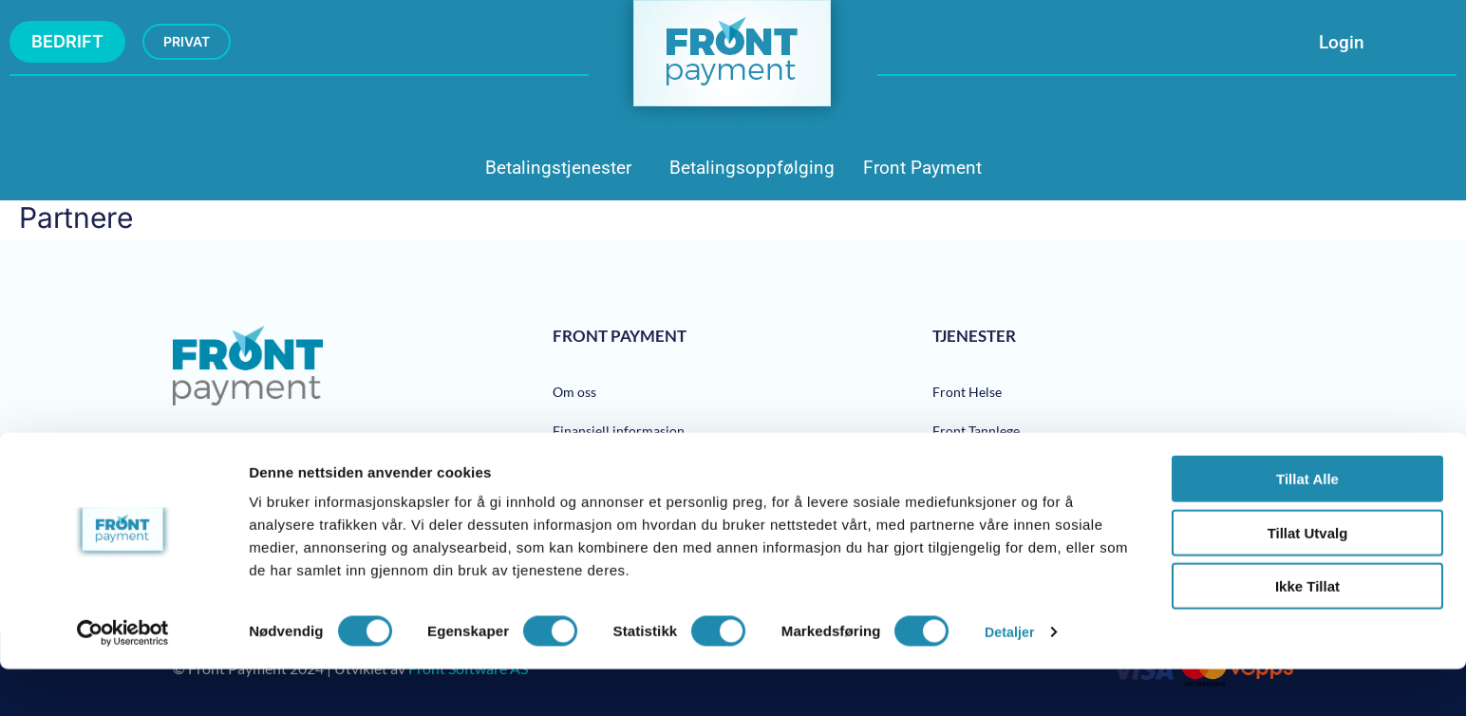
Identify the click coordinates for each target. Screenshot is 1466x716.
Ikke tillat (1307, 633)
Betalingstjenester (558, 168)
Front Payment (922, 168)
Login (1341, 42)
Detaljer (1011, 678)
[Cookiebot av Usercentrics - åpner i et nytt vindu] (123, 679)
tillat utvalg (1308, 580)
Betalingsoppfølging (752, 168)
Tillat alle (1307, 526)
